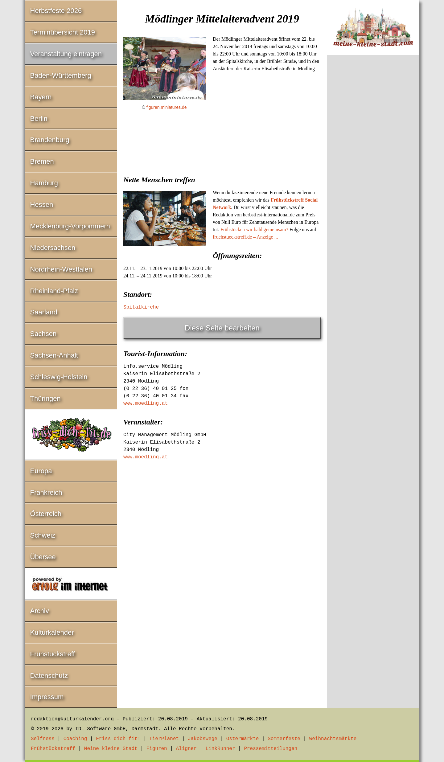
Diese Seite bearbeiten (222, 328)
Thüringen (45, 398)
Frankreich (46, 492)
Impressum (47, 697)
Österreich (45, 514)
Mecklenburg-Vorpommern (70, 226)
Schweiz (43, 535)
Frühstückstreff (52, 654)
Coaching (75, 739)
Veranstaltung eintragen (66, 54)
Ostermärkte (242, 739)
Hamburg (44, 183)
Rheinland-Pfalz (54, 291)
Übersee (43, 557)
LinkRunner (220, 749)
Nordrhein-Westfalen (61, 269)
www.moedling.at (145, 403)
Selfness (43, 739)
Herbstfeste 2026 (56, 10)
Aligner (186, 749)
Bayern (41, 97)
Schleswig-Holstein (59, 377)
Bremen (42, 161)
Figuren (156, 749)
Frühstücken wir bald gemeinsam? (254, 229)
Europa (41, 471)
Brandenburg (49, 140)
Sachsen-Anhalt (54, 355)
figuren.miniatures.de (166, 107)
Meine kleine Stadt (111, 749)
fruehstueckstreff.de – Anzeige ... (245, 237)
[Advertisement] (222, 162)
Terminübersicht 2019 (62, 32)
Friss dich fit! (118, 739)
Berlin (38, 118)
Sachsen (43, 334)
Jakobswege (202, 739)
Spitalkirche (141, 307)
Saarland (43, 312)
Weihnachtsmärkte (333, 739)
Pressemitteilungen (270, 749)
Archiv (39, 611)
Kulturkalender (52, 632)
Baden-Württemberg (60, 75)
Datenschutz (49, 675)
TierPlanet (164, 739)
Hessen (41, 204)
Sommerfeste (284, 739)
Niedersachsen (53, 248)
